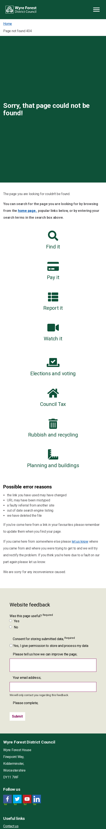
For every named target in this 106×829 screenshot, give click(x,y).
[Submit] (17, 716)
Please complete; (25, 703)
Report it (53, 301)
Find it (53, 240)
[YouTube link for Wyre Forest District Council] (27, 799)
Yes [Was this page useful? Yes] (14, 621)
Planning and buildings (53, 458)
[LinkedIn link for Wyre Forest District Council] (36, 799)
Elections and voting (53, 367)
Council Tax (53, 397)
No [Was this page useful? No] (14, 627)
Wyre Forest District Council (21, 9)
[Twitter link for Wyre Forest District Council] (17, 799)
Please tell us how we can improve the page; (45, 654)
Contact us (11, 826)
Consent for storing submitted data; (44, 638)
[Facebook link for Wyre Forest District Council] (7, 799)
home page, (27, 211)
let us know (80, 541)
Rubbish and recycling (53, 428)
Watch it (53, 332)
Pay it (53, 270)
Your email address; (27, 678)
